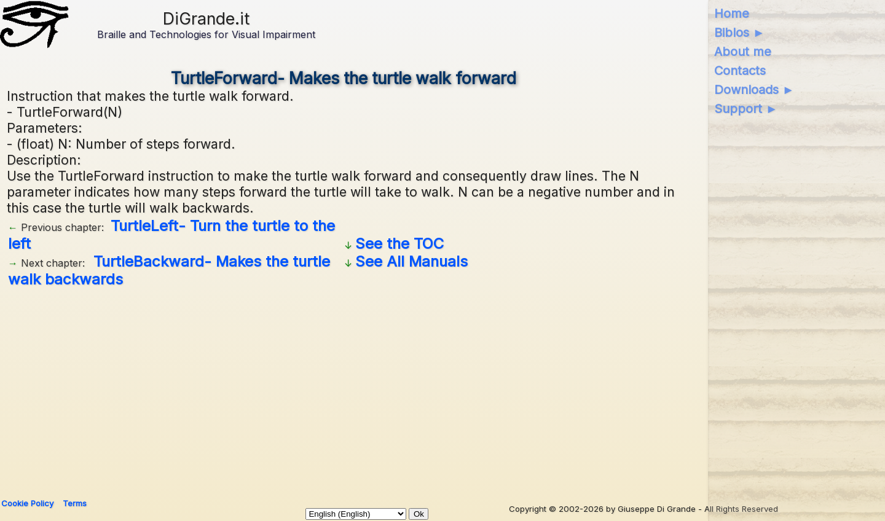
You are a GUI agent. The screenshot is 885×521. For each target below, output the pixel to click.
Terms (75, 503)
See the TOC (399, 244)
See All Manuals (411, 261)
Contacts (740, 70)
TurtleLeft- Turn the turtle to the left (171, 235)
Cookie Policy (27, 503)
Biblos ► (739, 32)
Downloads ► (754, 89)
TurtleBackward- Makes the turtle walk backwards (169, 270)
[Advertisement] (343, 388)
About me (742, 51)
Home (731, 13)
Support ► (746, 108)
